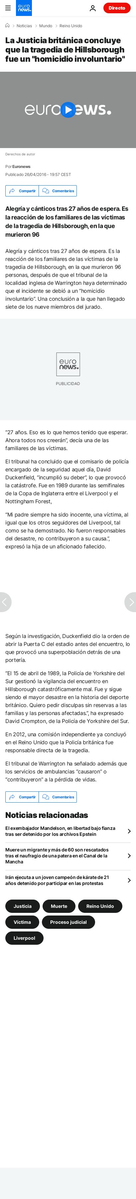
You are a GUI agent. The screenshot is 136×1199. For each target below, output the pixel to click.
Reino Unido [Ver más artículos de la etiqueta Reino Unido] (100, 906)
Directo (117, 8)
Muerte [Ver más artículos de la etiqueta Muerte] (59, 906)
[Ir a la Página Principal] (24, 8)
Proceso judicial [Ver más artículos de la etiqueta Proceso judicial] (68, 922)
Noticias (24, 26)
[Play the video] (68, 110)
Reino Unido (71, 26)
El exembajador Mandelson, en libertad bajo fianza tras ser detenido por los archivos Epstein (60, 831)
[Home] (7, 25)
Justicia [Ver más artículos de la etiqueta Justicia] (23, 906)
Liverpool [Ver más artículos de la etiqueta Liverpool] (24, 938)
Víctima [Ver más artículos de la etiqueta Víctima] (22, 922)
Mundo (45, 26)
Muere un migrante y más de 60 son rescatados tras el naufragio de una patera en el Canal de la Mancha (57, 855)
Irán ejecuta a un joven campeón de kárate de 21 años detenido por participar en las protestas (57, 880)
